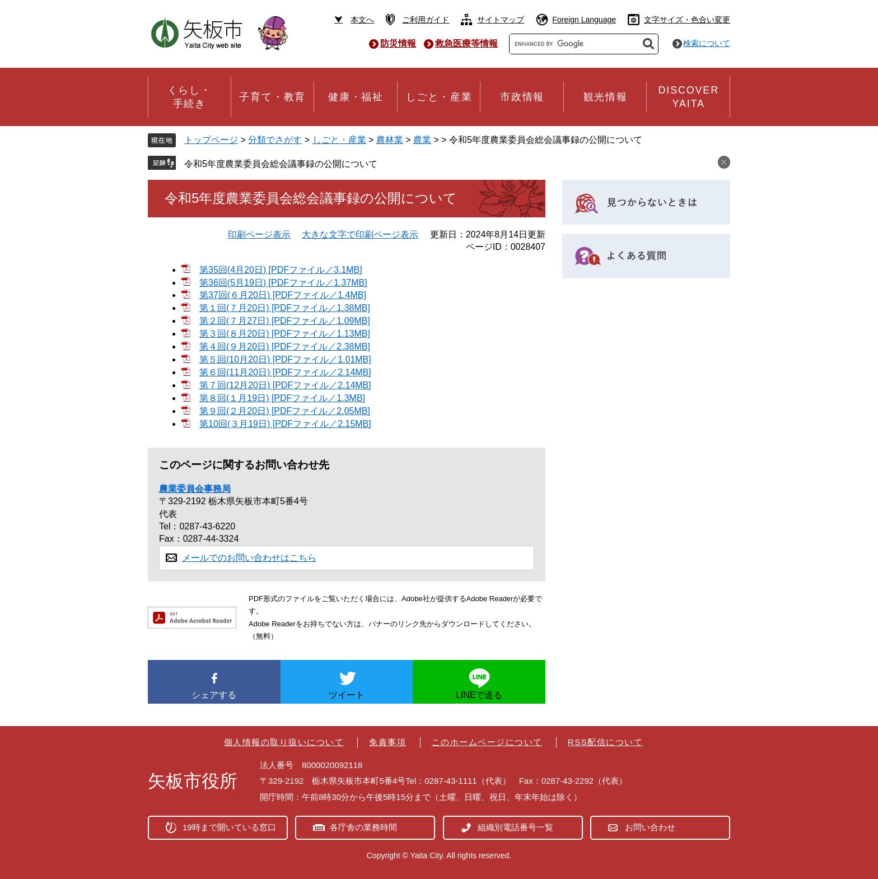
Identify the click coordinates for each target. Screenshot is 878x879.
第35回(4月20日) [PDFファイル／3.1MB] (280, 270)
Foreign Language (584, 19)
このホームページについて (487, 742)
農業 (422, 140)
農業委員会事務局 (195, 489)
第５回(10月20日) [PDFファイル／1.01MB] (285, 359)
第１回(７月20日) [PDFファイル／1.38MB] (284, 308)
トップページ (211, 140)
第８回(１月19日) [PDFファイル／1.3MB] (282, 398)
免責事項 (387, 742)
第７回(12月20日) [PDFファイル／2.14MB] (285, 385)
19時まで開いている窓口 (229, 827)
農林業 (389, 140)
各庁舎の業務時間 (363, 827)
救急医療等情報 (466, 43)
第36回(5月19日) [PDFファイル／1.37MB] (283, 282)
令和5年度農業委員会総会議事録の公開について (280, 164)
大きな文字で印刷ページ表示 (360, 234)
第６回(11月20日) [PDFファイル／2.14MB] (285, 372)
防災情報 (398, 43)
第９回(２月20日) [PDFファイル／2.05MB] (284, 411)
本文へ (362, 19)
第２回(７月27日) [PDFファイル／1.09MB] (284, 320)
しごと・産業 (339, 140)
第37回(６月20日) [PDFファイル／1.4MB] (282, 295)
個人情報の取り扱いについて (284, 742)
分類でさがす (275, 140)
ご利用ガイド (425, 19)
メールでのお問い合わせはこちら (249, 557)
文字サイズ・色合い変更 (687, 19)
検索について (706, 43)
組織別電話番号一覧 (515, 827)
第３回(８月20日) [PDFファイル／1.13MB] (284, 333)
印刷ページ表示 (259, 234)
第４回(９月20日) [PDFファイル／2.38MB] (284, 346)
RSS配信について (605, 742)
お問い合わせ (650, 827)
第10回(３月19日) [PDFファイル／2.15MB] (285, 424)
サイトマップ (500, 19)
